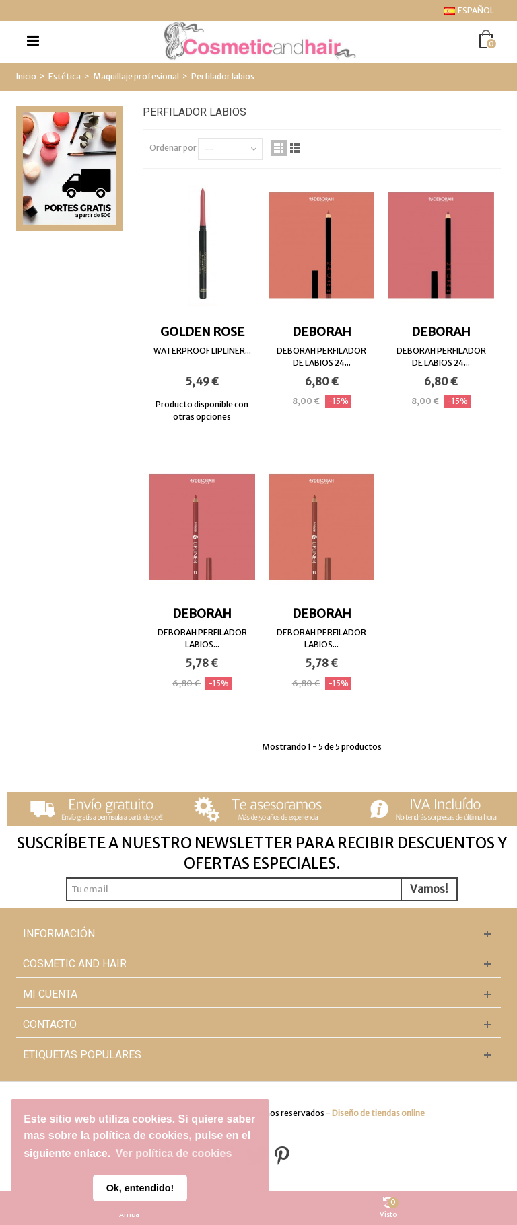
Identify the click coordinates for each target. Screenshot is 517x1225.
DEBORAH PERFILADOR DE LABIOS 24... (321, 357)
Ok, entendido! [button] (140, 1188)
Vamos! (429, 889)
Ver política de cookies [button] (174, 1153)
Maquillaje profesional (136, 76)
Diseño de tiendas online (378, 1113)
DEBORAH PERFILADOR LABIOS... (202, 638)
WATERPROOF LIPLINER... (202, 351)
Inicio (26, 76)
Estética (64, 76)
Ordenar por (173, 148)
